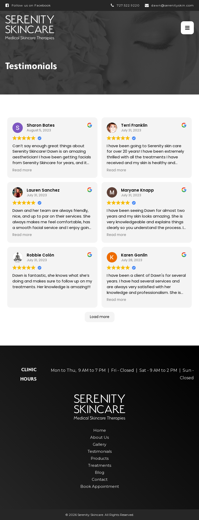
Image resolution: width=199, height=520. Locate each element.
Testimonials (100, 451)
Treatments (99, 465)
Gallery (99, 444)
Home (99, 430)
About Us (99, 437)
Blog (99, 472)
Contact (100, 479)
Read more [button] (22, 170)
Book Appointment (99, 486)
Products (100, 458)
